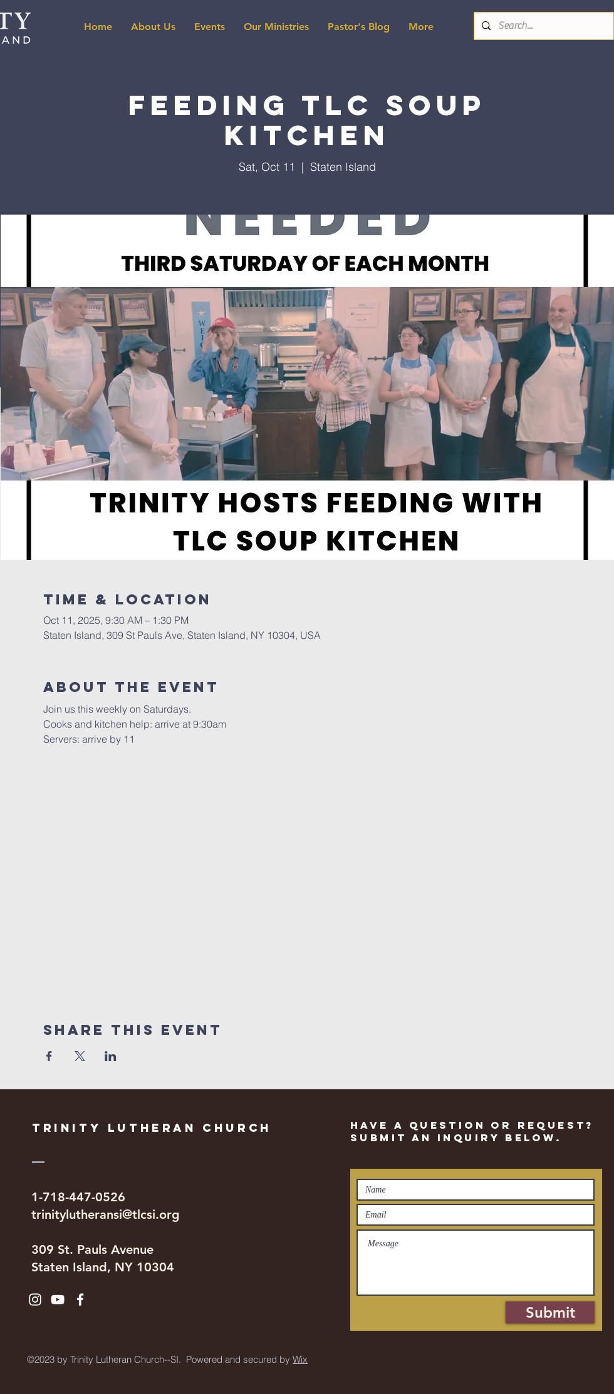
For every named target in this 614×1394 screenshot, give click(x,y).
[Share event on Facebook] (49, 1056)
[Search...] (542, 26)
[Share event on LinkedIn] (111, 1056)
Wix (300, 1359)
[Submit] (550, 1312)
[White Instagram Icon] (35, 1299)
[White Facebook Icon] (80, 1299)
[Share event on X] (80, 1056)
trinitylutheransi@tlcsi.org (105, 1214)
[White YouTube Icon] (57, 1299)
